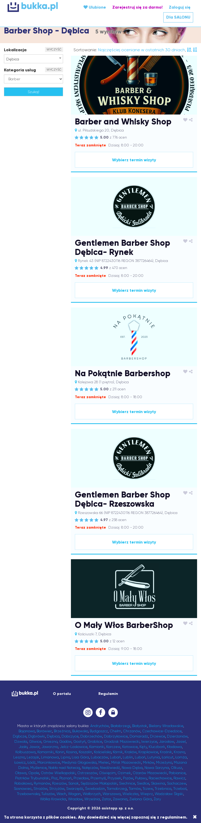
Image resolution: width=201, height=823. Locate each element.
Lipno (65, 757)
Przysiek (114, 778)
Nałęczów (90, 767)
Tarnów (135, 788)
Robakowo (23, 783)
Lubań (115, 757)
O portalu (62, 693)
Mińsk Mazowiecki (126, 762)
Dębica (53, 736)
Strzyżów (56, 788)
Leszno (19, 757)
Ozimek (124, 773)
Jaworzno (49, 747)
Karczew (113, 747)
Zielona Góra (140, 799)
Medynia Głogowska (79, 762)
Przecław (81, 778)
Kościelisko (102, 752)
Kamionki (96, 747)
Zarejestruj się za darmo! (137, 7)
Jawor (34, 747)
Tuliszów (48, 794)
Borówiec (44, 731)
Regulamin (108, 693)
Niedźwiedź (110, 767)
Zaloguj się (180, 7)
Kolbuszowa (25, 752)
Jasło (23, 747)
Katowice (130, 747)
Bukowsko (80, 731)
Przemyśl (98, 778)
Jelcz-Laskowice (73, 747)
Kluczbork (157, 747)
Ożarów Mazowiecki (150, 773)
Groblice (94, 741)
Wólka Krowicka (53, 799)
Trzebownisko (28, 794)
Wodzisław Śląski (169, 794)
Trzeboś (180, 788)
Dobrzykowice (116, 736)
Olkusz (176, 767)
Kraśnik (166, 752)
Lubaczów (99, 757)
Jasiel (181, 741)
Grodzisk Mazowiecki (121, 741)
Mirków (148, 762)
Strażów (40, 788)
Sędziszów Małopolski (99, 783)
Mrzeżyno (164, 762)
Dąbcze (19, 736)
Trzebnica (163, 788)
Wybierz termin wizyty (134, 159)
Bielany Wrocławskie (166, 726)
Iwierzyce (149, 741)
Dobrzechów (91, 736)
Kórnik (118, 752)
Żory (157, 799)
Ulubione (94, 7)
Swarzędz (74, 788)
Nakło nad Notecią (64, 767)
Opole (33, 773)
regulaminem (173, 817)
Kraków (131, 752)
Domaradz (139, 736)
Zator (106, 799)
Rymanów (42, 783)
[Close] (195, 817)
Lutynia (153, 757)
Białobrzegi (120, 726)
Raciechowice (160, 778)
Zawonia (120, 799)
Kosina (71, 752)
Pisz (54, 778)
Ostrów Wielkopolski (58, 773)
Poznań (65, 778)
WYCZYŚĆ (54, 49)
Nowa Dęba (132, 767)
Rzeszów (59, 783)
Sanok (73, 783)
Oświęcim (107, 773)
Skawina (158, 783)
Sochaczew (176, 783)
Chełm (115, 731)
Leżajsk (33, 757)
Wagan (74, 794)
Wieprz (146, 794)
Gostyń (79, 741)
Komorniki (45, 752)
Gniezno (50, 741)
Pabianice (177, 773)
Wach (61, 794)
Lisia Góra (80, 757)
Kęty (143, 747)
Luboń (140, 757)
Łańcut (168, 757)
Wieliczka (130, 794)
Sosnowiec (23, 788)
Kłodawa (174, 747)
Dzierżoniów (177, 736)
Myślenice (38, 767)
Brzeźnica (62, 731)
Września (92, 799)
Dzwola (20, 741)
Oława (20, 773)
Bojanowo (27, 731)
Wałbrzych (92, 794)
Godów (65, 741)
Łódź (31, 762)
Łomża (181, 757)
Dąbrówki (36, 736)
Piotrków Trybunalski (32, 778)
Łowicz (20, 762)
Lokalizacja (15, 49)
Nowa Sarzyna (156, 767)
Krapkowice (148, 752)
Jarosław (166, 741)
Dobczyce (70, 736)
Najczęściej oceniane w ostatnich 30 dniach (141, 49)
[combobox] (33, 58)
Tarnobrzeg (117, 788)
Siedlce (143, 783)
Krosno (179, 752)
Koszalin (85, 752)
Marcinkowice (48, 762)
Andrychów (99, 726)
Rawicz (179, 778)
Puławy (141, 778)
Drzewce (157, 736)
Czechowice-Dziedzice (162, 731)
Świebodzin (95, 788)
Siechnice (127, 783)
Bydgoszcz (99, 731)
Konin (59, 752)
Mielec (103, 762)
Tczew (148, 788)
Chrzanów (131, 731)
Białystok (139, 726)
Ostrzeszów (87, 773)
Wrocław (75, 799)
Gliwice (35, 741)
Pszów (128, 778)
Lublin (128, 757)
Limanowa (50, 757)
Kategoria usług (20, 69)
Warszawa (112, 794)
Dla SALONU (178, 17)
